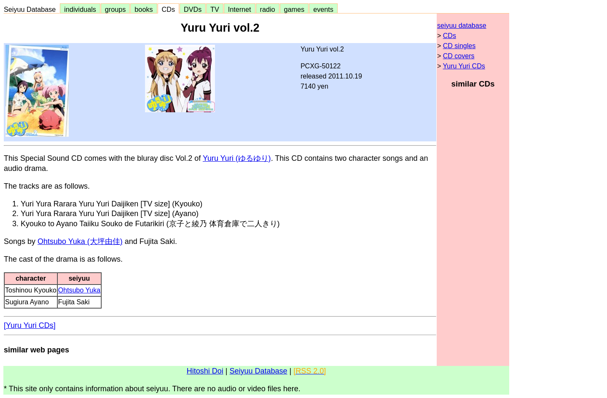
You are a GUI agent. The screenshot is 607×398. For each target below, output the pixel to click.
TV (215, 9)
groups (115, 9)
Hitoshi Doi (205, 371)
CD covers (459, 56)
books (143, 9)
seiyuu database (461, 25)
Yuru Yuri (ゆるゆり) (237, 158)
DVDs (192, 9)
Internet (239, 9)
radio (267, 9)
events (323, 9)
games (294, 9)
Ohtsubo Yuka (79, 290)
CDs (168, 9)
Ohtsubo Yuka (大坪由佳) (80, 241)
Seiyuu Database (31, 9)
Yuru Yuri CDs (464, 66)
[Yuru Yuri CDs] (30, 325)
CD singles (459, 45)
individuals (80, 9)
